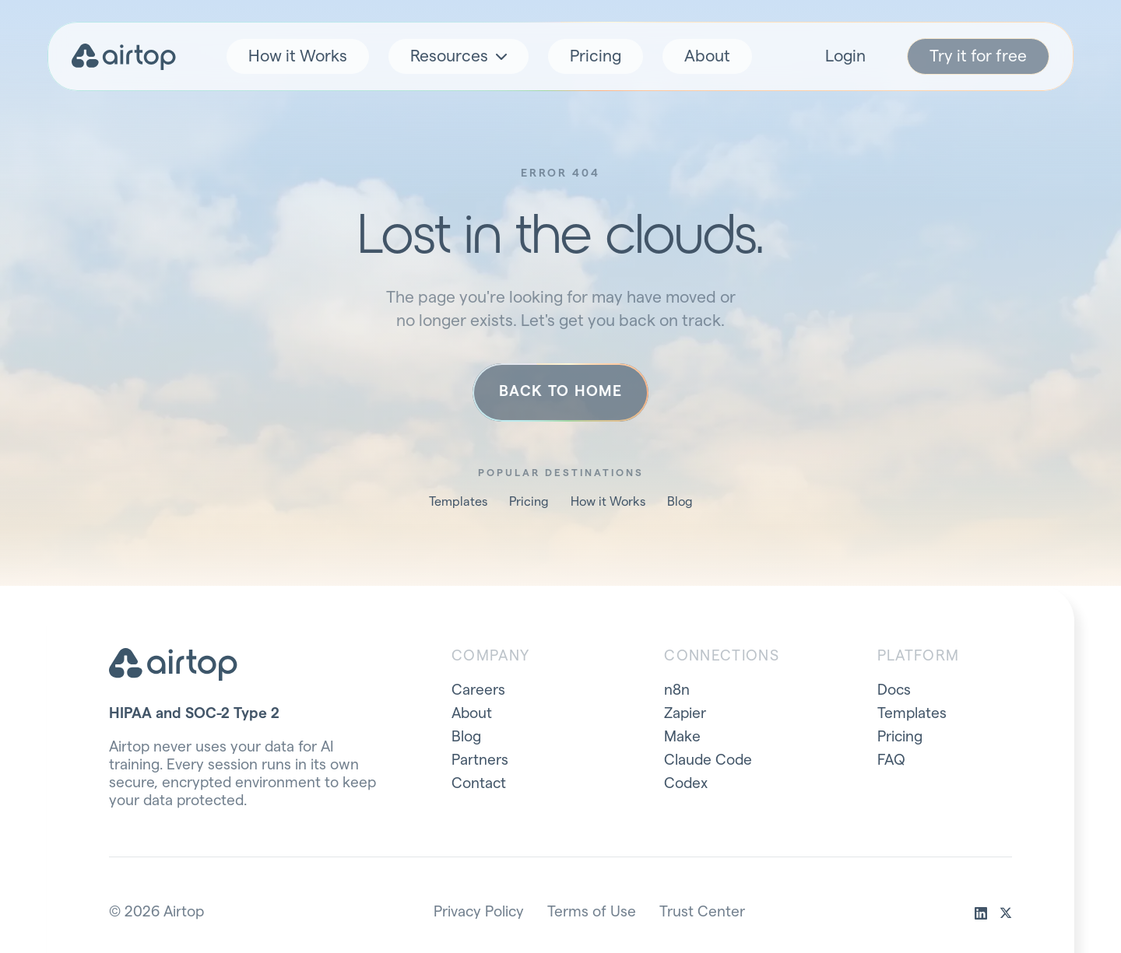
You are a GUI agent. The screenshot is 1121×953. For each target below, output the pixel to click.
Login (845, 56)
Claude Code (708, 760)
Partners (480, 760)
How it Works (297, 56)
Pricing (595, 56)
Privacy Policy (479, 912)
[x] (1006, 913)
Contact (479, 783)
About (707, 56)
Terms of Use (591, 912)
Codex (686, 783)
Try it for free (978, 56)
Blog (680, 502)
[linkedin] (981, 913)
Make (682, 737)
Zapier (685, 713)
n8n (677, 690)
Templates (458, 502)
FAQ (891, 760)
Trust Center (702, 912)
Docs (894, 690)
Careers (478, 690)
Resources (458, 56)
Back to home (560, 391)
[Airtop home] (124, 57)
